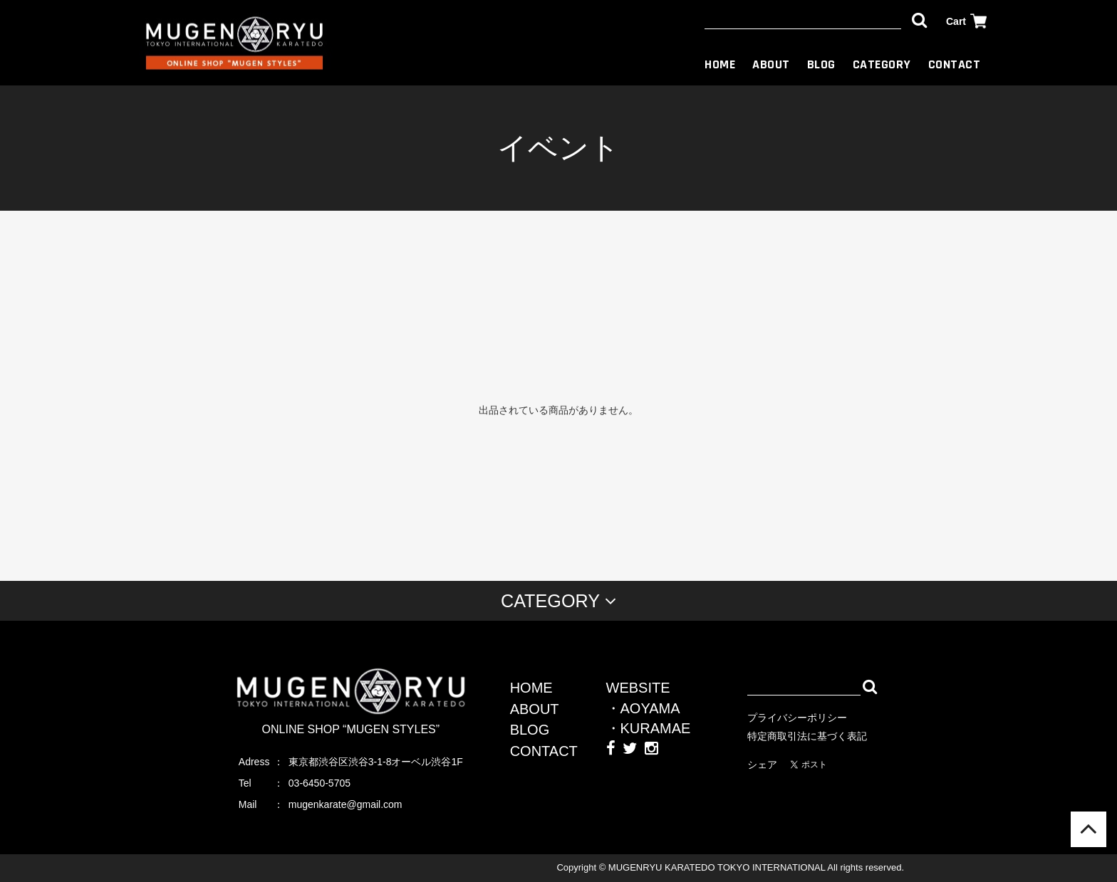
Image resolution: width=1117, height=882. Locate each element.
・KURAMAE (648, 728)
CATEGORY (882, 64)
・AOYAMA (643, 708)
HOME (720, 64)
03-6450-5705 (319, 783)
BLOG (821, 64)
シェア (762, 764)
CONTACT (954, 64)
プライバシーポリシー (797, 717)
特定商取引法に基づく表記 (807, 736)
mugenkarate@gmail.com (345, 804)
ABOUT (771, 64)
